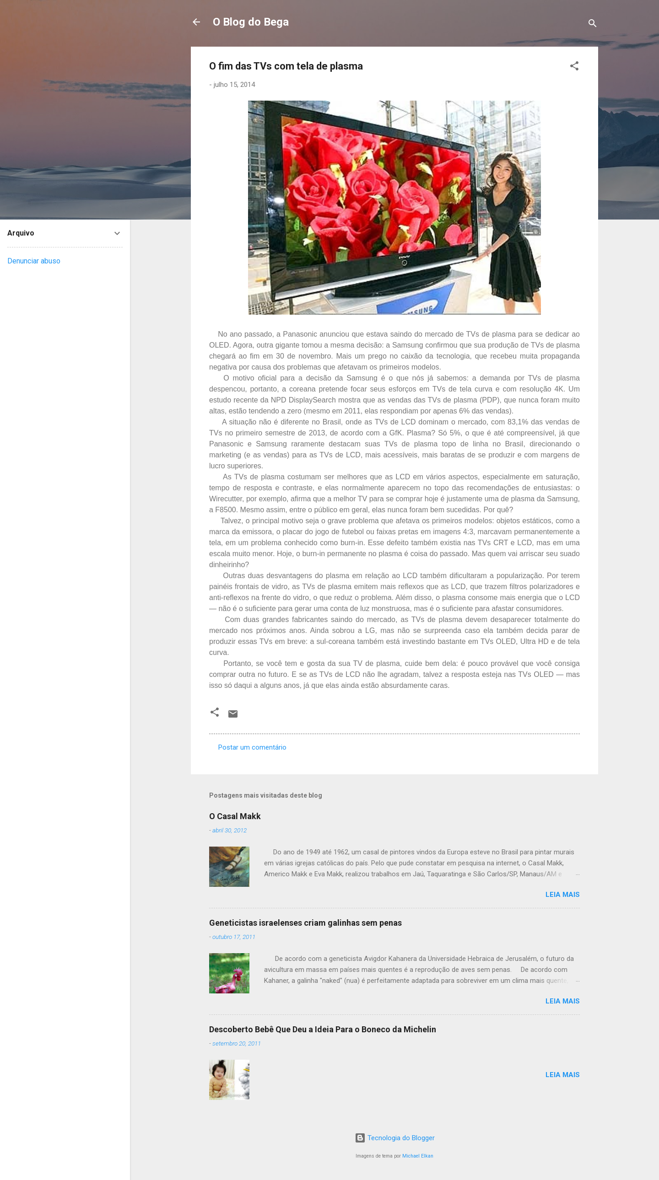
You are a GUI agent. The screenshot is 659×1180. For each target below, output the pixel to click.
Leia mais (563, 894)
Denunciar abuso (33, 261)
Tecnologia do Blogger (395, 1138)
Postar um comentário (252, 747)
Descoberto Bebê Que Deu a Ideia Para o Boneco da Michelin (322, 1029)
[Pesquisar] (592, 25)
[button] (574, 67)
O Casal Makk (235, 816)
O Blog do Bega (251, 22)
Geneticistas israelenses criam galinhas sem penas (305, 923)
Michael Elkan (417, 1156)
